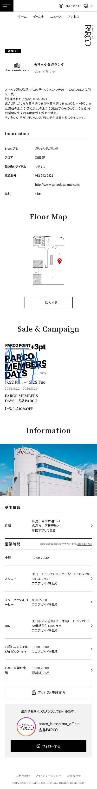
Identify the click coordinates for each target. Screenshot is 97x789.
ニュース (56, 16)
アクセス (73, 16)
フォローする (51, 746)
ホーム (22, 16)
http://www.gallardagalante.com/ (57, 184)
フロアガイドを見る (45, 583)
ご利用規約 (23, 775)
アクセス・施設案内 (51, 692)
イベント (38, 16)
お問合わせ (74, 775)
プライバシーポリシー (48, 775)
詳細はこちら (84, 544)
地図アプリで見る (43, 530)
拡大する (51, 302)
